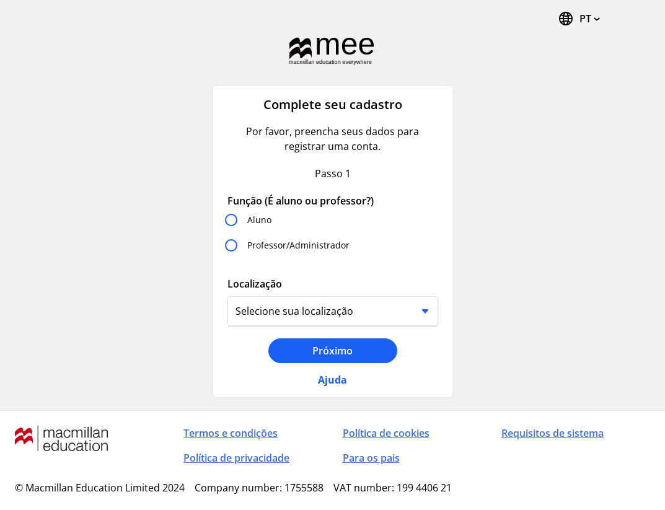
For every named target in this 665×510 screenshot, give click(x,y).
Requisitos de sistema (552, 433)
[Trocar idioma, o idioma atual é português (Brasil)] (579, 18)
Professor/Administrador (298, 245)
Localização (254, 284)
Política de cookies (386, 433)
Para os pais (371, 458)
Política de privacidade (236, 458)
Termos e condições (230, 433)
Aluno (259, 220)
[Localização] (332, 311)
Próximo (332, 351)
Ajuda (332, 380)
